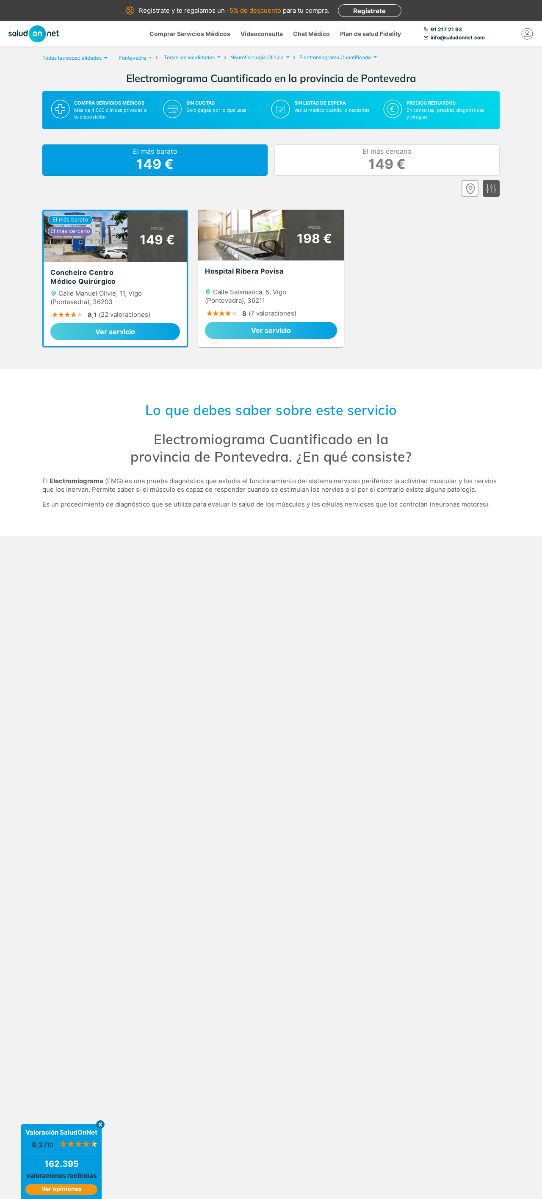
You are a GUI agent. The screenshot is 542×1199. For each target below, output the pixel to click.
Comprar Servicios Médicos (189, 33)
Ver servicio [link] (115, 331)
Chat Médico (311, 33)
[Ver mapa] (470, 188)
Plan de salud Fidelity (370, 33)
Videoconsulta (262, 33)
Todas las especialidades (74, 58)
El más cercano (387, 160)
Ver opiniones (61, 1188)
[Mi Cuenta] (527, 34)
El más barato (155, 160)
